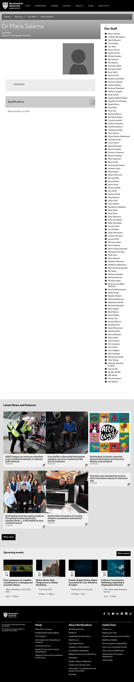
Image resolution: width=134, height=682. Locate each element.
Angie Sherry (114, 104)
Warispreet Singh (115, 357)
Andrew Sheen (114, 85)
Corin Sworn (113, 143)
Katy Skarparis (114, 217)
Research (73, 633)
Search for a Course (43, 629)
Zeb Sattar (112, 375)
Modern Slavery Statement (80, 662)
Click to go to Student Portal (114, 647)
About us (19, 17)
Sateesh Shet (114, 331)
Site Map (72, 675)
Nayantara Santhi (115, 303)
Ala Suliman (113, 60)
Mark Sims (112, 255)
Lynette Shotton (115, 236)
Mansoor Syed (114, 242)
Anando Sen (113, 76)
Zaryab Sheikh (114, 372)
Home (7, 17)
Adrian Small (113, 53)
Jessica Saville (114, 188)
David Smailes (114, 149)
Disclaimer (73, 658)
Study (38, 625)
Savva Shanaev (114, 335)
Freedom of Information (79, 647)
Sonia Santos (114, 341)
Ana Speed (113, 382)
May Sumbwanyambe (118, 268)
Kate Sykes (113, 210)
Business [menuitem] (54, 6)
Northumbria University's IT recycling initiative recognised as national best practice (65, 518)
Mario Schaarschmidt (117, 249)
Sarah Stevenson (115, 328)
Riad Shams (113, 312)
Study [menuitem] (27, 6)
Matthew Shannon (116, 262)
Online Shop (107, 660)
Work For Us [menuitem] (103, 6)
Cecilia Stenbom (115, 127)
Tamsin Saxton (114, 379)
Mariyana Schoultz (116, 252)
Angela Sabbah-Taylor (118, 98)
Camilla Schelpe (115, 117)
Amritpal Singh (114, 69)
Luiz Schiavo (113, 230)
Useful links (109, 625)
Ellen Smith (113, 162)
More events (123, 553)
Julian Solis (113, 201)
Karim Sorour (114, 50)
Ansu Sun (112, 111)
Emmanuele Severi (116, 165)
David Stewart (114, 40)
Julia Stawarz (114, 198)
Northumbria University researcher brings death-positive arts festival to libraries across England (107, 459)
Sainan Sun (113, 319)
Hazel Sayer (113, 172)
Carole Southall (115, 121)
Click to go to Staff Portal (113, 651)
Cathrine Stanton (115, 124)
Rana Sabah (113, 309)
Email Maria (19, 84)
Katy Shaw (112, 214)
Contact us (107, 629)
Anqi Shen (112, 108)
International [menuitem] (40, 6)
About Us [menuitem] (79, 6)
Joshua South (114, 194)
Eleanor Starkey (115, 156)
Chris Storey (113, 133)
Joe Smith (112, 191)
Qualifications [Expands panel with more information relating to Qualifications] (16, 102)
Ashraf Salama (114, 114)
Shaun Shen (113, 338)
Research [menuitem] (67, 6)
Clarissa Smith (114, 140)
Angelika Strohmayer (117, 101)
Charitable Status (76, 644)
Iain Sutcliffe (113, 178)
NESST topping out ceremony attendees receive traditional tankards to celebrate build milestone (24, 459)
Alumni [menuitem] (91, 6)
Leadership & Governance (80, 636)
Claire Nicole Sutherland (119, 137)
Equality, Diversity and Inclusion (115, 636)
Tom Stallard (113, 351)
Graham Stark (114, 169)
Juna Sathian (113, 204)
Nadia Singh (113, 293)
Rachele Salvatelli (116, 306)
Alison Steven (114, 34)
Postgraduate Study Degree (47, 633)
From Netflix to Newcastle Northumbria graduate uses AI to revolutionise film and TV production (66, 459)
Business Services (76, 629)
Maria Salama (47, 17)
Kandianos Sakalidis (117, 207)
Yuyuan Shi (113, 369)
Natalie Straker (114, 296)
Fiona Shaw (113, 44)
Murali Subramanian (117, 290)
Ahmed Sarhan (114, 56)
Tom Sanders (114, 344)
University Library (42, 646)
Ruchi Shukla (113, 315)
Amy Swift (112, 72)
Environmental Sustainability (114, 644)
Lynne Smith (113, 239)
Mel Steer (112, 271)
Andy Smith (113, 95)
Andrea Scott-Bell (116, 79)
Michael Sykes (114, 281)
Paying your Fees (109, 633)
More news (9, 537)
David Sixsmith (114, 146)
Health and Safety (109, 640)
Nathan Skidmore (116, 299)
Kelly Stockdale (115, 220)
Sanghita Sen (114, 325)
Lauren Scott (113, 226)
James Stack (113, 182)
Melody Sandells (115, 274)
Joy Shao (112, 47)
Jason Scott (113, 185)
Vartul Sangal (114, 354)
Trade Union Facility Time (79, 665)
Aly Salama (113, 63)
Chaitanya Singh (115, 130)
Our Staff (32, 17)
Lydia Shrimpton (115, 233)
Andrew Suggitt (115, 92)
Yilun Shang (113, 360)
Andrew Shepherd (116, 88)
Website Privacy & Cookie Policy (82, 654)
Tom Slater (113, 347)
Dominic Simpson (116, 153)
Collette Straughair (116, 37)
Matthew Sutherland (117, 265)
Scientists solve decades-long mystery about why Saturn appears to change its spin (109, 478)
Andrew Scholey (115, 82)
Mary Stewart (114, 258)
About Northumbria (80, 625)
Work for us (74, 640)
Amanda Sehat (114, 66)
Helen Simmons (115, 175)
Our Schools (40, 636)
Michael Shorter (115, 278)
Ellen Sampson (114, 159)
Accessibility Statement (79, 651)
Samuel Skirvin (114, 322)
